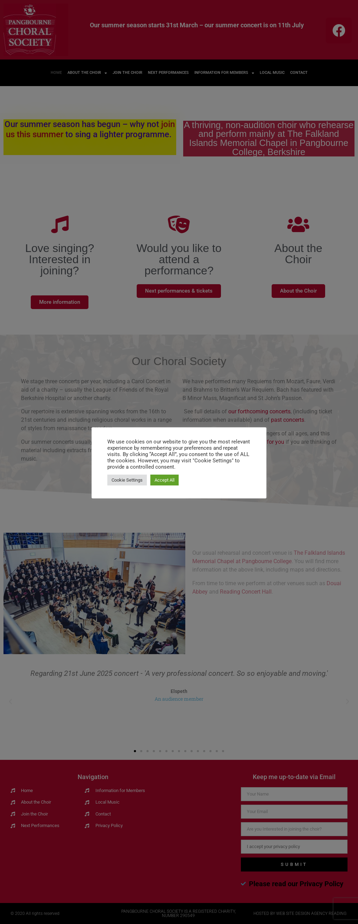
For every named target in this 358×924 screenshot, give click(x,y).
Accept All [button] (164, 480)
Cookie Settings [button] (127, 480)
